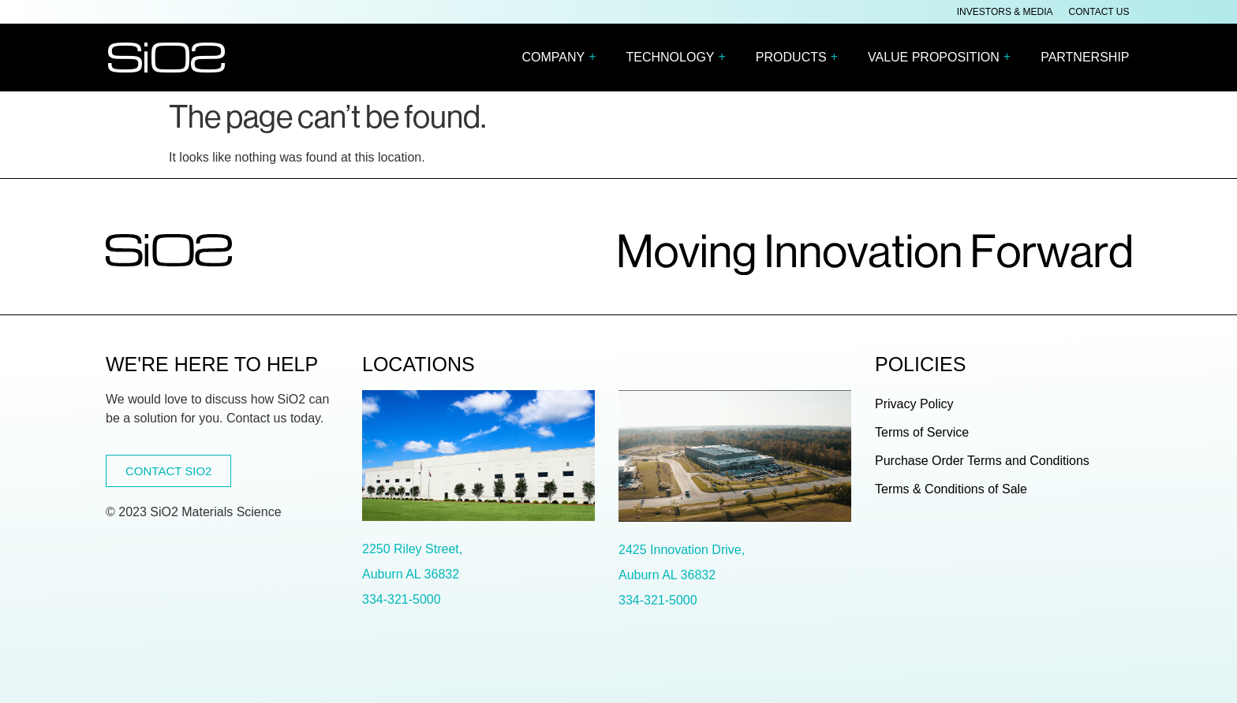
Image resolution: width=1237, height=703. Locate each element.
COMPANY (562, 58)
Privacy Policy (914, 404)
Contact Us (1099, 11)
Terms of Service (922, 432)
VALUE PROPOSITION (943, 58)
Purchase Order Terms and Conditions (982, 460)
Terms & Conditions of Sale (951, 489)
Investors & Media (1005, 11)
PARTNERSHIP (1085, 57)
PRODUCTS (801, 58)
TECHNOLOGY (679, 58)
